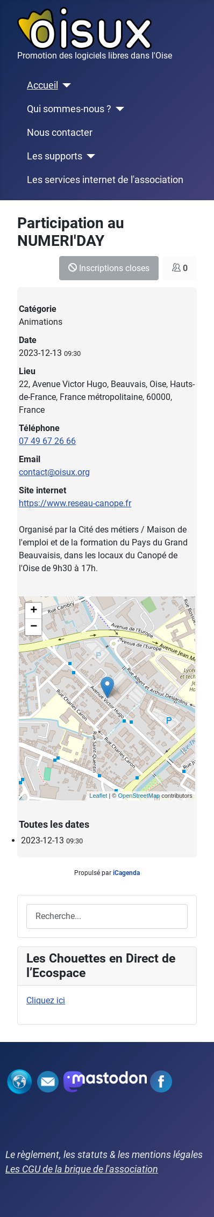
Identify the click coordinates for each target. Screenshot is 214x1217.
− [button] (33, 627)
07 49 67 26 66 (47, 441)
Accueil (42, 85)
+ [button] (33, 611)
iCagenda (126, 873)
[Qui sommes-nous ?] (118, 109)
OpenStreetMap (139, 795)
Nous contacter (59, 132)
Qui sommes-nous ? (69, 109)
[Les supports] (89, 156)
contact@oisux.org (54, 472)
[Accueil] (65, 85)
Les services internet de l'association (105, 179)
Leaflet (98, 795)
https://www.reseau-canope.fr (75, 503)
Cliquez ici (45, 1000)
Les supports (54, 156)
